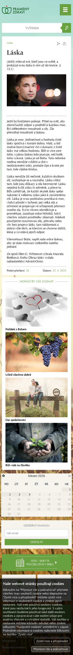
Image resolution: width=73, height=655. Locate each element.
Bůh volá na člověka (36, 445)
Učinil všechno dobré (36, 354)
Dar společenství (36, 400)
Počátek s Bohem (36, 309)
